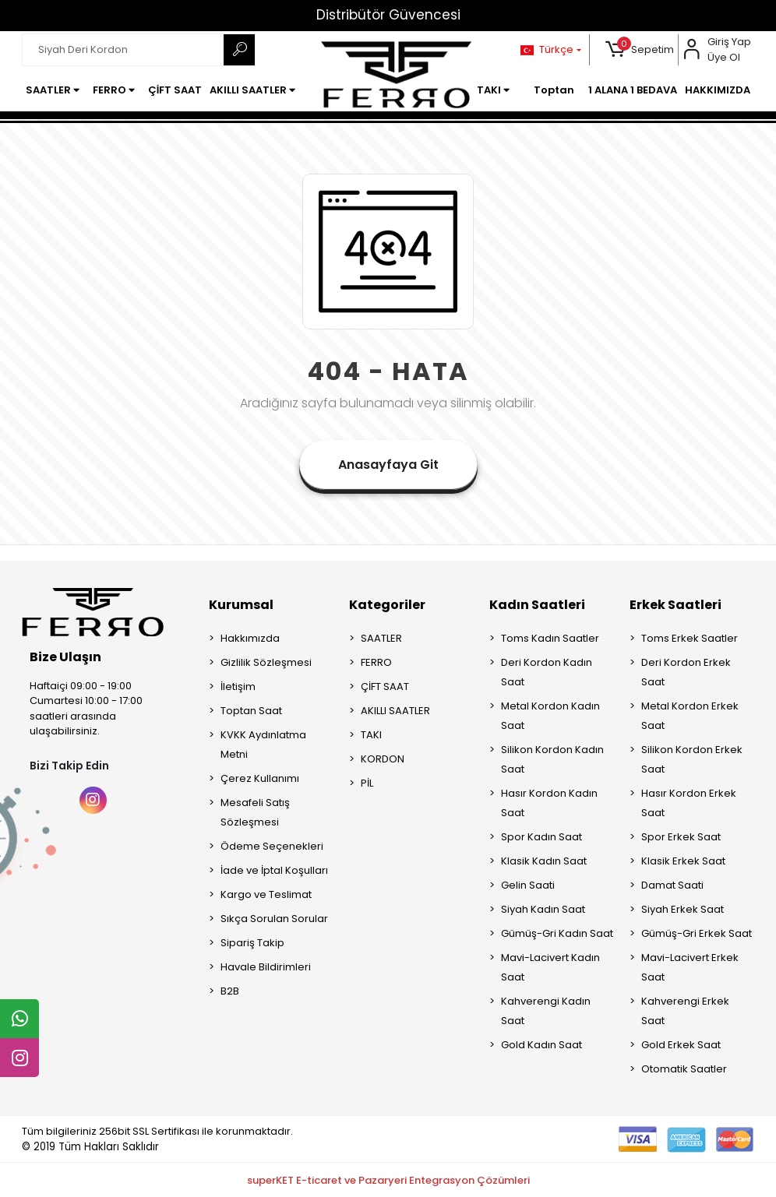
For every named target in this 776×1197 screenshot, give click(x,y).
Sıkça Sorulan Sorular (274, 918)
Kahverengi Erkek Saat (685, 1011)
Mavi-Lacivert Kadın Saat (550, 967)
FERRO (376, 662)
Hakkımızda (250, 638)
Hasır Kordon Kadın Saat (549, 803)
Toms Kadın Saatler (550, 638)
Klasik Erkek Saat (683, 861)
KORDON (382, 759)
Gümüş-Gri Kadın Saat (557, 933)
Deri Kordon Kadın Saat (546, 672)
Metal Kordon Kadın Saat (550, 716)
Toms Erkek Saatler (689, 638)
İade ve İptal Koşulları (274, 870)
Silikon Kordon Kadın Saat (552, 759)
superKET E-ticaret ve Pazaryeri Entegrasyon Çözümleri (388, 1180)
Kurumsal (241, 605)
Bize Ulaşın (65, 657)
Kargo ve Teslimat (266, 894)
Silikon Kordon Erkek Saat (691, 759)
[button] (640, 50)
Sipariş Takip (252, 942)
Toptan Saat (251, 710)
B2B (229, 991)
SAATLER (381, 638)
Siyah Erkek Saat (682, 909)
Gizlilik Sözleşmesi (266, 662)
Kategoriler (387, 605)
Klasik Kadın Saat (544, 861)
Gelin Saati (528, 885)
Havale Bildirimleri (265, 966)
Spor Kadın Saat (541, 836)
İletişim (238, 686)
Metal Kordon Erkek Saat (690, 716)
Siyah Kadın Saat (543, 909)
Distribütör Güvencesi (388, 14)
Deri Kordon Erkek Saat (686, 672)
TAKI (371, 734)
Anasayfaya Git (388, 465)
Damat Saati (672, 885)
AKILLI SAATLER (395, 710)
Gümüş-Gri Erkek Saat (696, 933)
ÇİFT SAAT (385, 686)
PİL (367, 783)
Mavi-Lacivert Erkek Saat (690, 967)
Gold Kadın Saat (541, 1044)
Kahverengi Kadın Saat (546, 1011)
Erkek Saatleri (675, 605)
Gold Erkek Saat (681, 1044)
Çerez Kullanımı (259, 778)
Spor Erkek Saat (681, 836)
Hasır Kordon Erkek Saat (688, 803)
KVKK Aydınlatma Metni (263, 744)
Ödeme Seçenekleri (271, 846)
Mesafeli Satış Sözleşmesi (255, 812)
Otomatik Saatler (684, 1068)
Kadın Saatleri (537, 605)
